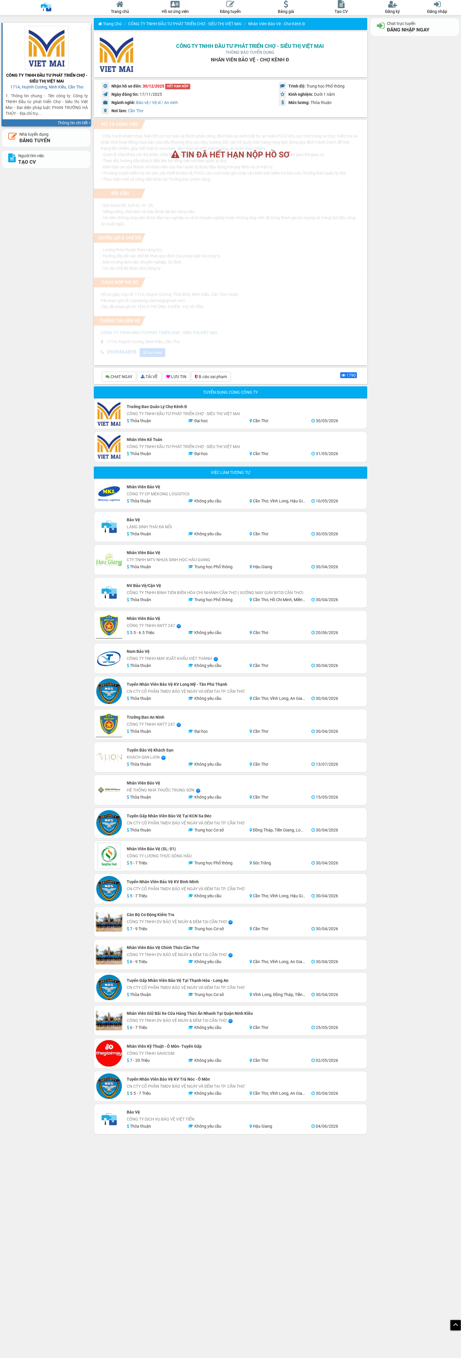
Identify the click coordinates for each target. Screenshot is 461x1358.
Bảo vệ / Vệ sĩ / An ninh (157, 102)
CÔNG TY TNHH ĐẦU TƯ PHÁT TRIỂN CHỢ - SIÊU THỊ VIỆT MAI (185, 23)
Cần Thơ (135, 110)
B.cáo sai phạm (211, 377)
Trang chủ (110, 23)
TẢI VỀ (149, 377)
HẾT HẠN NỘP (177, 86)
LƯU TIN (176, 377)
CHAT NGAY (119, 377)
